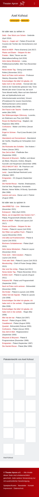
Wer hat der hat (8, 318)
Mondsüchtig (7, 264)
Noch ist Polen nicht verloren (13, 76)
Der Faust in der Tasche (11, 110)
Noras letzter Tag (9, 70)
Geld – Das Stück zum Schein (14, 36)
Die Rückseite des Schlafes (13, 147)
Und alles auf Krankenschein (13, 238)
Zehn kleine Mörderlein (11, 62)
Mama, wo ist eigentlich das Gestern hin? (18, 215)
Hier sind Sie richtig (9, 270)
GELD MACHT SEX (10, 167)
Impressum (7, 488)
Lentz (4, 173)
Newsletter (22, 486)
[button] (34, 3)
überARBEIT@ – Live (10, 207)
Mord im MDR (7, 50)
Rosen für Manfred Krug (11, 121)
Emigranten (6, 178)
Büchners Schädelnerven (12, 244)
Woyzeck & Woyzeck (10, 158)
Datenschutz (19, 488)
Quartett (5, 327)
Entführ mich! (7, 275)
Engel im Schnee (9, 133)
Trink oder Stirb (8, 261)
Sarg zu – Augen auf (10, 42)
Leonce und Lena (9, 196)
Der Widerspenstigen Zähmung (14, 116)
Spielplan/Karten (9, 486)
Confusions (6, 127)
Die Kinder (6, 292)
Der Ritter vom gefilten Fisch (13, 232)
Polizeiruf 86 (7, 281)
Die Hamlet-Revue (9, 184)
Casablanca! (7, 324)
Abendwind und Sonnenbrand (14, 138)
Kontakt (31, 486)
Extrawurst (6, 212)
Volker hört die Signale (11, 295)
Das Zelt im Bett (8, 153)
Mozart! (5, 321)
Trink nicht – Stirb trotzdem (12, 255)
